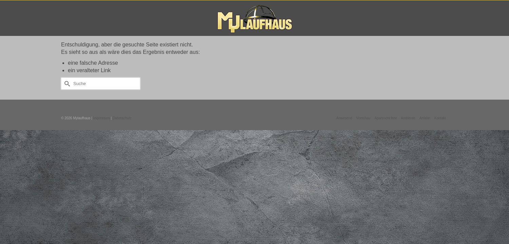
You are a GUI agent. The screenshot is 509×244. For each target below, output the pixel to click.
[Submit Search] (66, 84)
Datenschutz (122, 119)
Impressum (101, 119)
